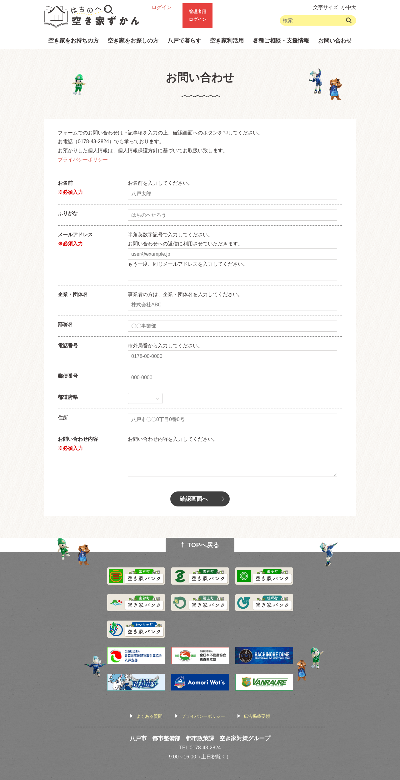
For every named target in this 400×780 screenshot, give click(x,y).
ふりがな (68, 213)
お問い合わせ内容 (78, 439)
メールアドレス (75, 234)
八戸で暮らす (184, 41)
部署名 (65, 324)
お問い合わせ (335, 41)
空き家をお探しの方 (133, 41)
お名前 (65, 183)
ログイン (162, 7)
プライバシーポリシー (83, 159)
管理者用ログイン (197, 15)
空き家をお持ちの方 (73, 41)
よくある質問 (149, 716)
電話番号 (68, 345)
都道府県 (68, 397)
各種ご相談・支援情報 (281, 41)
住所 (63, 417)
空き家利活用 (227, 41)
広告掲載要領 (257, 716)
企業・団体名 (73, 294)
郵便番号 (68, 376)
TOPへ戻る (203, 544)
